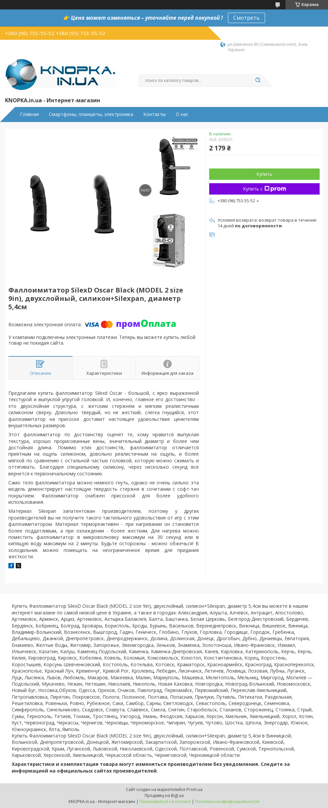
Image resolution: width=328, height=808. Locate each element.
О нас (182, 114)
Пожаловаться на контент (165, 801)
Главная (29, 114)
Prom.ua (194, 789)
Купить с (264, 189)
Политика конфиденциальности (227, 801)
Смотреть (246, 17)
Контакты (154, 114)
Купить (264, 174)
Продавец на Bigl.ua (164, 795)
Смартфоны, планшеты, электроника (91, 114)
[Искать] (257, 81)
